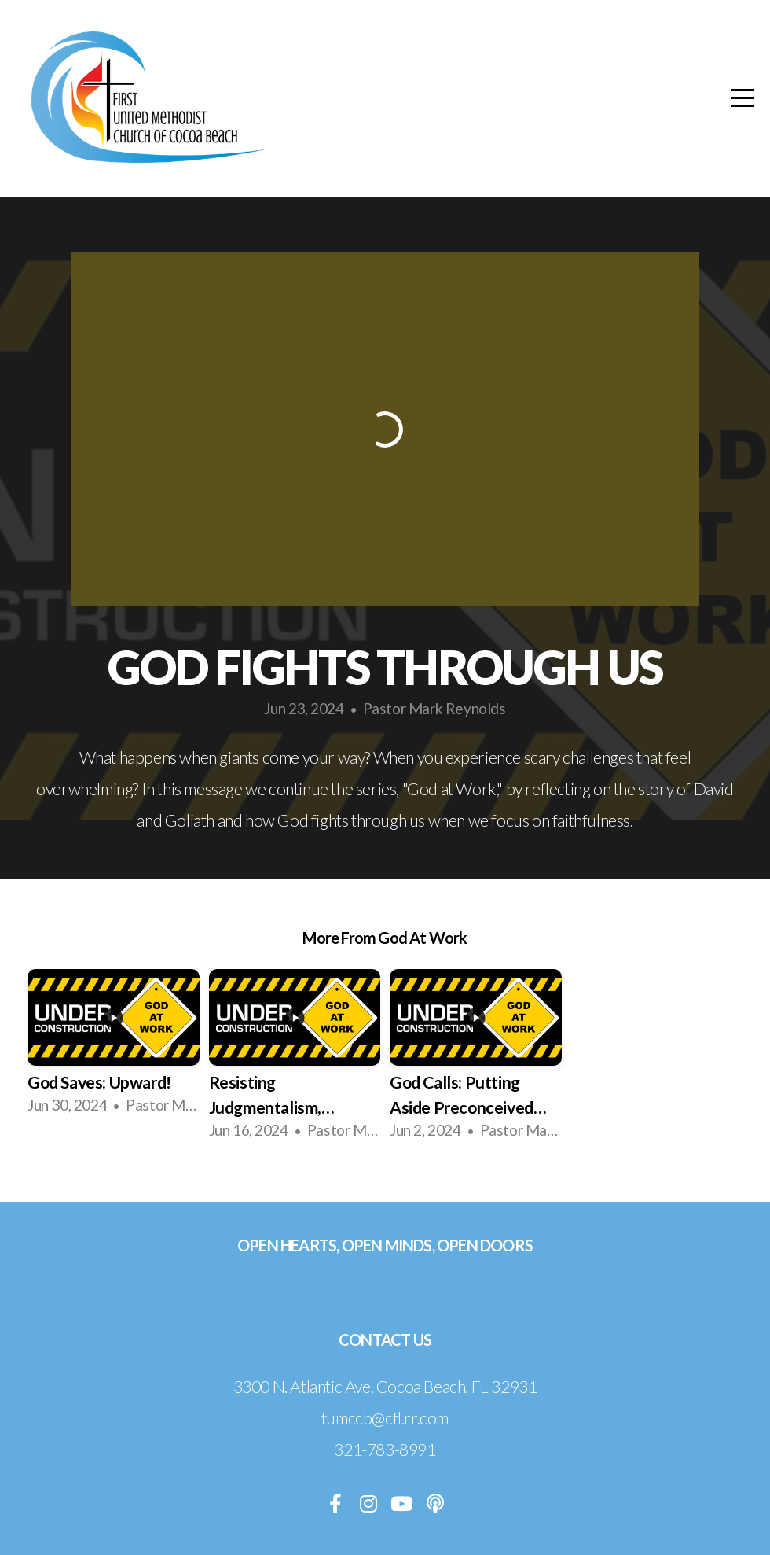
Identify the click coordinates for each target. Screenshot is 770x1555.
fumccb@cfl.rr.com (385, 1418)
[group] (114, 1047)
